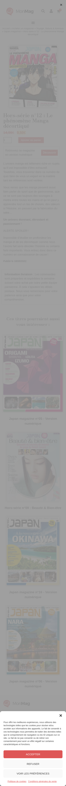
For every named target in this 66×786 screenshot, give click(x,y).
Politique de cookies (17, 781)
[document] (33, 393)
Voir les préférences (33, 773)
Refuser (33, 763)
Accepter (33, 754)
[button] (60, 715)
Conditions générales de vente (42, 781)
